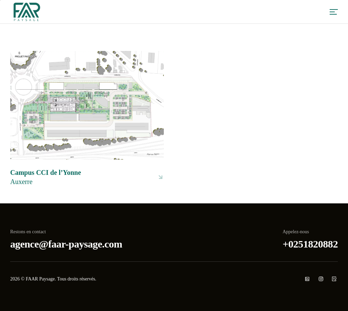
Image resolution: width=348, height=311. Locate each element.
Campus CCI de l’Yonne (45, 177)
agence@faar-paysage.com (66, 244)
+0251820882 (310, 244)
